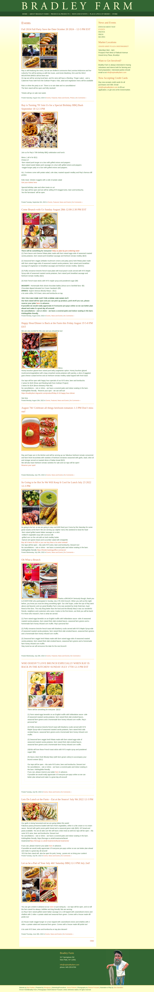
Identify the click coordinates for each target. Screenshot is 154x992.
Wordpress (47, 987)
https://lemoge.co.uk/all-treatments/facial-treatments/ (49, 841)
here (38, 303)
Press (100, 34)
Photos (72, 98)
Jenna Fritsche (71, 987)
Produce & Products (60, 14)
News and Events (79, 14)
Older (92, 941)
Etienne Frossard (93, 987)
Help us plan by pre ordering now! (65, 251)
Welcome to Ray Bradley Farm (77, 5)
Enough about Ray (107, 27)
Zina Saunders (118, 987)
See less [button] (24, 398)
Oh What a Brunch (30, 559)
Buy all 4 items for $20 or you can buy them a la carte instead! (44, 542)
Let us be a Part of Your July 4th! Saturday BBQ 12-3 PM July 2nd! (55, 863)
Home (24, 14)
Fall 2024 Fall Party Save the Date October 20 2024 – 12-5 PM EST (55, 29)
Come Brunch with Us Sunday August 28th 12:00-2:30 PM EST (53, 209)
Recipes (101, 37)
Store (115, 14)
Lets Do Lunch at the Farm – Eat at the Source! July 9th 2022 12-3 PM (57, 799)
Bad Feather (31, 987)
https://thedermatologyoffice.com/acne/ (51, 550)
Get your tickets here (29, 182)
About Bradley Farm (39, 14)
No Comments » (81, 98)
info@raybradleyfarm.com (116, 72)
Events (48, 98)
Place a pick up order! (100, 14)
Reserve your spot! (28, 465)
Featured (54, 98)
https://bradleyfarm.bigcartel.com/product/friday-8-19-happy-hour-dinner (48, 393)
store (52, 907)
